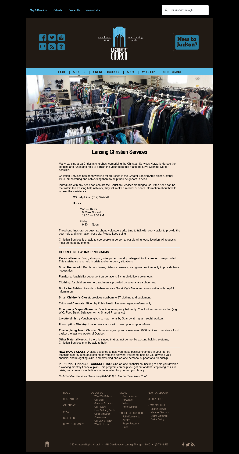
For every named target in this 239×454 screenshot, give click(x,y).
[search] (185, 10)
